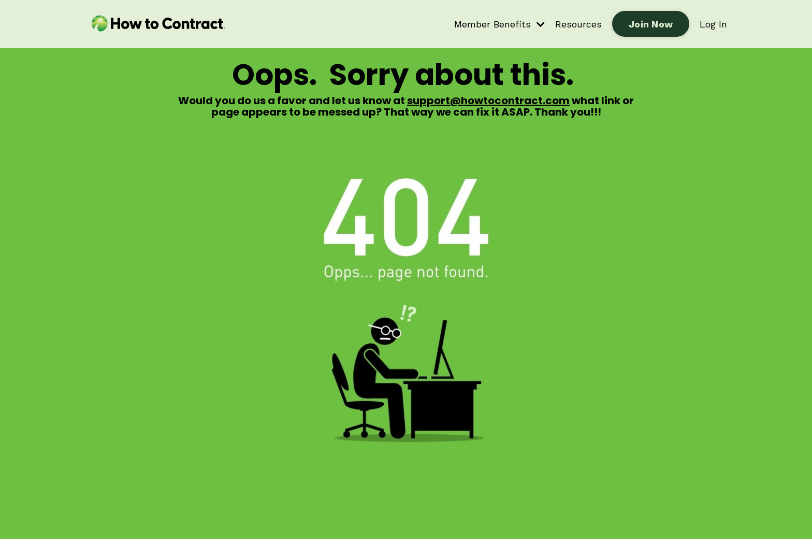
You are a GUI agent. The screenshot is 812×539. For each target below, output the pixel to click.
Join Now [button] (651, 24)
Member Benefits (499, 24)
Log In (713, 24)
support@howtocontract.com (488, 100)
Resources (578, 24)
